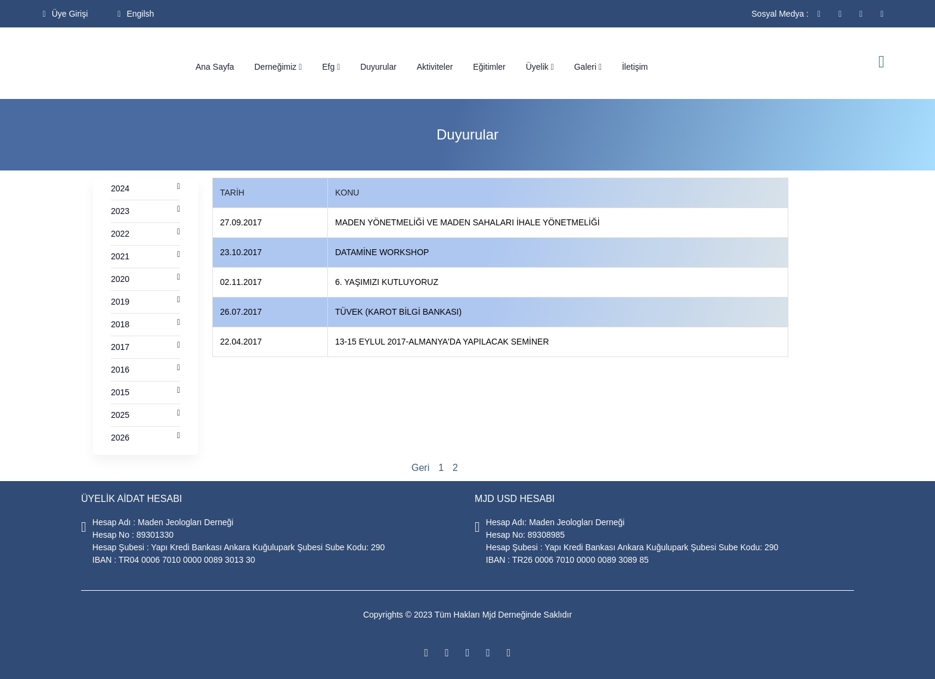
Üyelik (540, 67)
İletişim (635, 67)
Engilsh (135, 13)
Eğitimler (489, 67)
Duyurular (378, 67)
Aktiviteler (435, 67)
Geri (420, 468)
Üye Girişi (65, 13)
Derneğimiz (278, 67)
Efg (331, 67)
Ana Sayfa (215, 67)
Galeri (588, 67)
